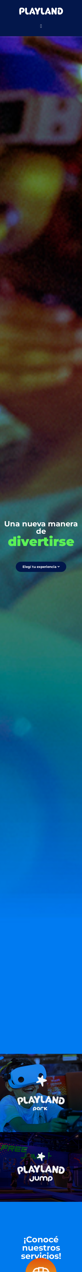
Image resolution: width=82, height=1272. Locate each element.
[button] (41, 26)
